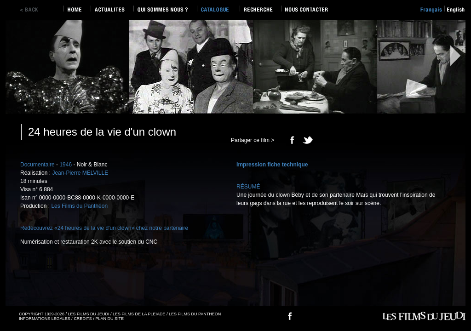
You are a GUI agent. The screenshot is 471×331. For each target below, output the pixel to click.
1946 (65, 164)
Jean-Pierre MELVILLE (80, 173)
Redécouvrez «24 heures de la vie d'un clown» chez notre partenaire (104, 228)
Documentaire (37, 164)
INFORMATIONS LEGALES (44, 318)
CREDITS (83, 318)
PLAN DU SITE (109, 318)
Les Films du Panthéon (79, 206)
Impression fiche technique (272, 164)
